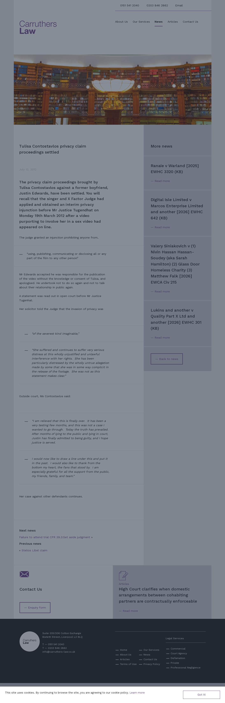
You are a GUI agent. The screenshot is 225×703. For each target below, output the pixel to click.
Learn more (137, 692)
